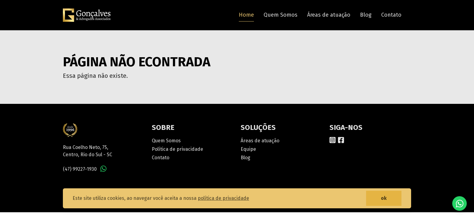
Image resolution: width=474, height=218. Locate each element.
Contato (391, 15)
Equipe (248, 149)
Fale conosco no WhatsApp (459, 203)
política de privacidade (223, 198)
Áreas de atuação (328, 15)
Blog (366, 15)
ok (384, 198)
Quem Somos (280, 15)
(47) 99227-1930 (80, 169)
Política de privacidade (177, 149)
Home (246, 15)
